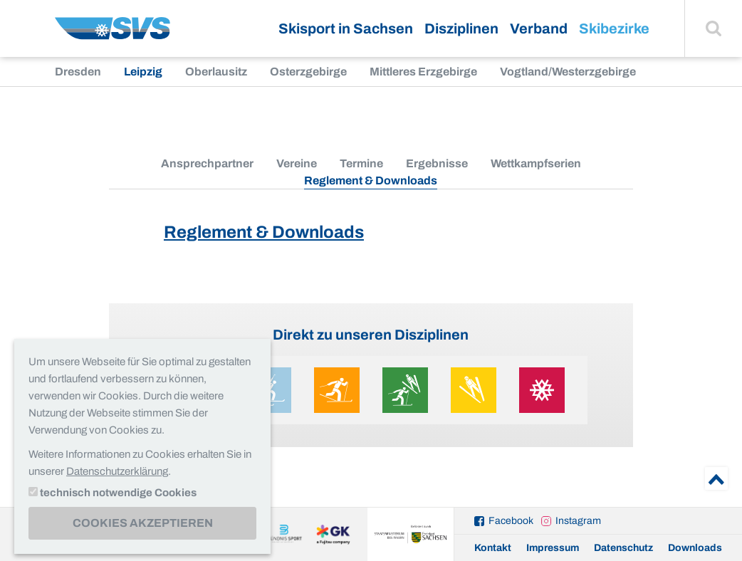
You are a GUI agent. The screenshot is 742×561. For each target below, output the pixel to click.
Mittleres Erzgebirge (423, 71)
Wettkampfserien (536, 163)
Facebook (510, 520)
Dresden (78, 71)
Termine (361, 163)
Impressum (552, 547)
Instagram (578, 520)
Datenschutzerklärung (117, 471)
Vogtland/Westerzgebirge (568, 71)
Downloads (695, 547)
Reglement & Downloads (264, 232)
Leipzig (143, 71)
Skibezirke (614, 28)
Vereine (296, 163)
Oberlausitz (216, 71)
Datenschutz (623, 547)
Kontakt (492, 547)
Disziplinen (461, 28)
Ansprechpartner (207, 163)
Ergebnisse (437, 163)
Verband (539, 28)
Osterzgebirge (308, 71)
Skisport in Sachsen (345, 28)
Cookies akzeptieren (143, 523)
